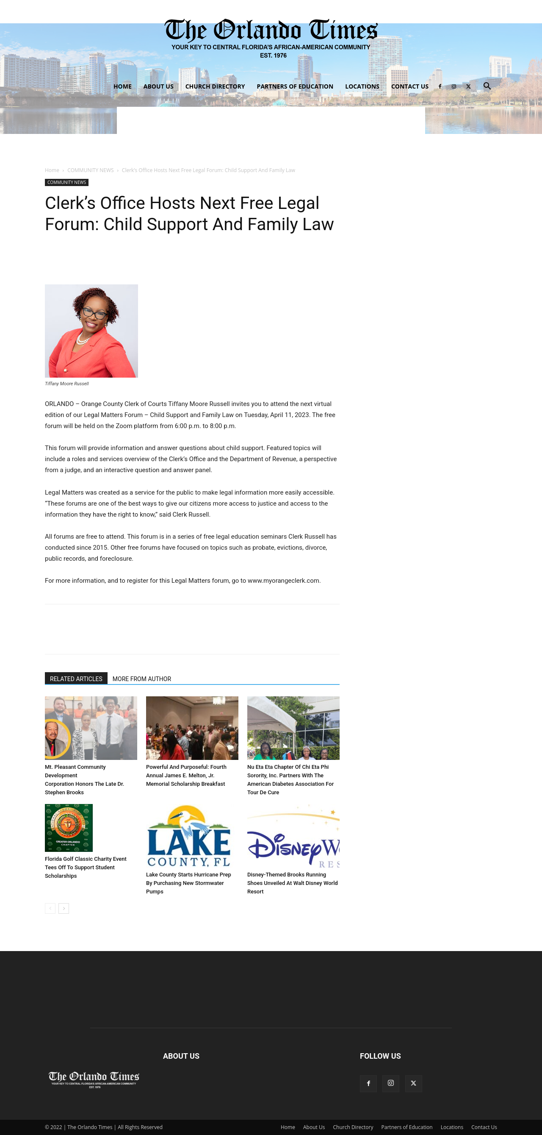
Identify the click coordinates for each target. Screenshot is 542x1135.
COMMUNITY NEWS (90, 170)
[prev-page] (50, 908)
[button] (487, 87)
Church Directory (215, 86)
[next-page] (63, 908)
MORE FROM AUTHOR (142, 679)
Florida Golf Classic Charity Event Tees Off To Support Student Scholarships (86, 867)
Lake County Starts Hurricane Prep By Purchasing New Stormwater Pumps (188, 883)
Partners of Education (295, 86)
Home (122, 86)
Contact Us (410, 86)
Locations (362, 86)
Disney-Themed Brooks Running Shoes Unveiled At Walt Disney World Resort (292, 883)
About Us (159, 86)
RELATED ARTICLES (76, 679)
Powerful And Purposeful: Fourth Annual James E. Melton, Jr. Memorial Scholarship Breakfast (186, 775)
